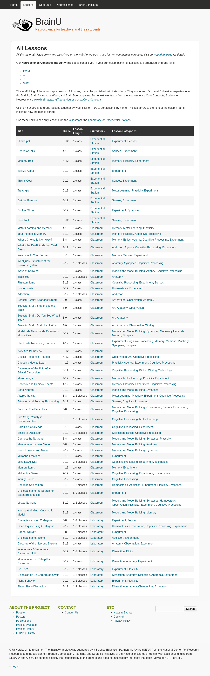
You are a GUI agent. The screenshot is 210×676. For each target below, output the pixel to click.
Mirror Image (25, 378)
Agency (136, 239)
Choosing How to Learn (32, 362)
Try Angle (23, 190)
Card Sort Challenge (30, 427)
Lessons (28, 4)
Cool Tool (23, 220)
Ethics (127, 239)
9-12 (26, 83)
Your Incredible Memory (32, 233)
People (20, 612)
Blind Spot (24, 141)
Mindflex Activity (27, 461)
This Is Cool (25, 180)
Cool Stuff (45, 4)
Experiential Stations (118, 120)
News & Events (123, 612)
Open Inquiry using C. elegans (36, 526)
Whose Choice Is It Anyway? (35, 239)
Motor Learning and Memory (35, 228)
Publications (23, 620)
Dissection (118, 432)
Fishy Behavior (27, 580)
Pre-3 (26, 71)
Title (20, 131)
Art (114, 299)
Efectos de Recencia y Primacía (37, 343)
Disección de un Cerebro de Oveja (38, 574)
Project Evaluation (27, 624)
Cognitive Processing (148, 233)
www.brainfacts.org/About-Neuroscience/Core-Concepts (68, 99)
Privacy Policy (122, 620)
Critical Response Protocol (34, 356)
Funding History (25, 633)
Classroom (75, 120)
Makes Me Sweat (28, 473)
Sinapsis (128, 335)
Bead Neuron (26, 389)
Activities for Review (30, 351)
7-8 (25, 79)
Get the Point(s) (27, 200)
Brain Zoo (23, 276)
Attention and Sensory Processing (38, 401)
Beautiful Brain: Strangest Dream (38, 299)
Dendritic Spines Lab (30, 484)
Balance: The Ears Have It (33, 409)
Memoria (171, 341)
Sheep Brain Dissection (32, 586)
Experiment (119, 141)
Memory (117, 160)
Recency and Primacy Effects (35, 384)
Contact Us (71, 612)
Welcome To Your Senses (33, 255)
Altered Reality (26, 395)
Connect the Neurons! (31, 438)
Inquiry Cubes (26, 479)
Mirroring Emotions (29, 456)
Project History (25, 628)
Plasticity (128, 160)
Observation (134, 299)
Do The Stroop (26, 210)
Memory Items (26, 467)
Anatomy (117, 263)
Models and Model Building (128, 271)
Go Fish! (23, 569)
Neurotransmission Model (33, 450)
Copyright (119, 616)
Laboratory (94, 120)
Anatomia (157, 574)
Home (14, 4)
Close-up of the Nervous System (37, 543)
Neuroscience (65, 4)
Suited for (97, 131)
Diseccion (144, 574)
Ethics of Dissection (30, 432)
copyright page (163, 54)
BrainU (48, 21)
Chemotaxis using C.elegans (35, 520)
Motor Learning (121, 190)
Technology (165, 370)
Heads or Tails (26, 151)
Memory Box (25, 160)
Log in (15, 666)
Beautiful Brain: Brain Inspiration (37, 325)
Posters (20, 616)
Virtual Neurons (27, 502)
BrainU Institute (88, 4)
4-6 (25, 75)
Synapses (133, 210)
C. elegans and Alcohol (32, 537)
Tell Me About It (27, 170)
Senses (132, 141)
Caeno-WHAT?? (27, 532)
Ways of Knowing (28, 271)
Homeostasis (25, 288)
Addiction (117, 247)
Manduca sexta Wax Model (34, 444)
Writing (121, 299)
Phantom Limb (26, 282)
